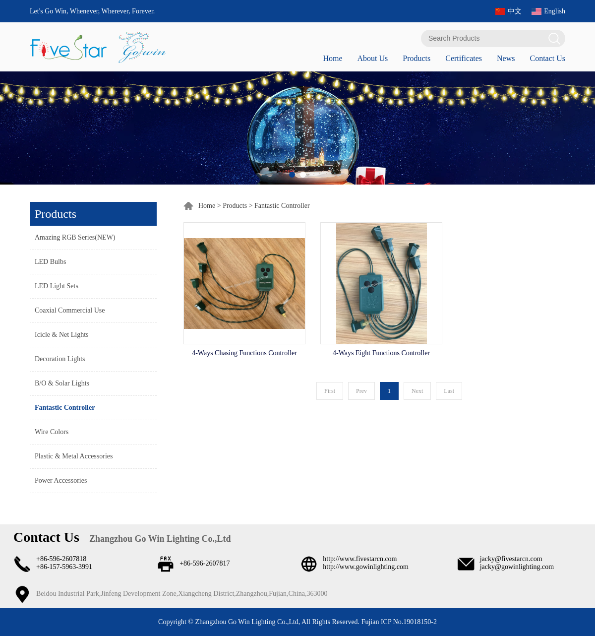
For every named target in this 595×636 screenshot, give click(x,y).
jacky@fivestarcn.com (511, 559)
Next (417, 390)
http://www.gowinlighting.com (366, 567)
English (554, 11)
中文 (515, 11)
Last (449, 390)
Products (416, 58)
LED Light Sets (56, 286)
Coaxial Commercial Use (70, 310)
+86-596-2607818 (61, 559)
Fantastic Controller (65, 407)
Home (332, 58)
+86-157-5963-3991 (64, 567)
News (506, 58)
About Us (372, 58)
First (329, 390)
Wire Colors (51, 432)
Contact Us (547, 58)
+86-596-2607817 (204, 563)
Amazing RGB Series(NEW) (75, 237)
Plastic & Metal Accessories (74, 456)
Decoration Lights (60, 359)
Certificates (463, 58)
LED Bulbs (50, 261)
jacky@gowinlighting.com (517, 567)
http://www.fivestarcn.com (360, 559)
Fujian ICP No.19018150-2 (398, 622)
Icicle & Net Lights (61, 334)
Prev (361, 390)
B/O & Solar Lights (62, 383)
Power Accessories (61, 480)
